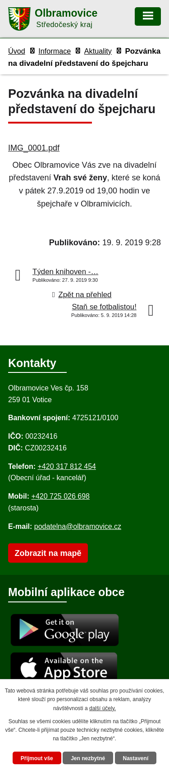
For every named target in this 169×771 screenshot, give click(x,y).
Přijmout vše (37, 758)
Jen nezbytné (88, 758)
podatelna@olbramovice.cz (77, 526)
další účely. (102, 708)
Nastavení (136, 758)
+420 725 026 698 (61, 496)
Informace (54, 51)
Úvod (16, 51)
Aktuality (98, 51)
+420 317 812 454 (66, 466)
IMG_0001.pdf (33, 147)
